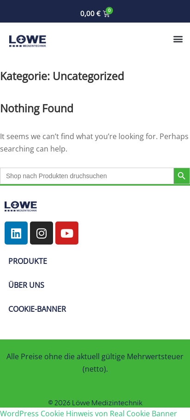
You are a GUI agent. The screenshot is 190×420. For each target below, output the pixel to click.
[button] (177, 38)
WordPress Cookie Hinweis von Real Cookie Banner (88, 413)
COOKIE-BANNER (37, 309)
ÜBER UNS (26, 285)
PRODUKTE (27, 261)
